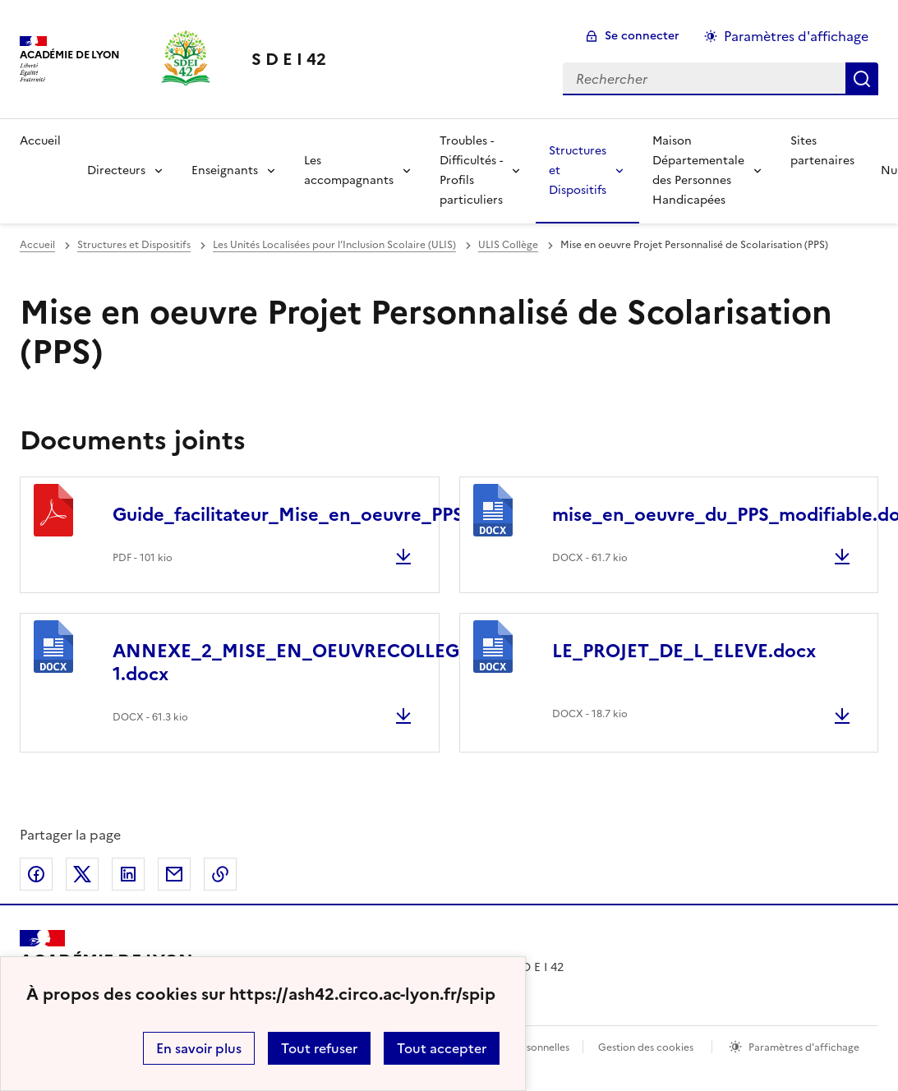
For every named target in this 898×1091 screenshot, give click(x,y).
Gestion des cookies (645, 1047)
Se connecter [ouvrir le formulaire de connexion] (642, 35)
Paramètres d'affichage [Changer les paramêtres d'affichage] (796, 36)
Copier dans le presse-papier (220, 874)
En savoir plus (199, 1048)
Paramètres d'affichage (803, 1047)
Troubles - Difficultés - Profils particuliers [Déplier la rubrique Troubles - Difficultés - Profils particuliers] (471, 170)
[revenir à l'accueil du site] (288, 59)
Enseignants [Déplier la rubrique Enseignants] (224, 170)
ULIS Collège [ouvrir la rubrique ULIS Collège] (508, 244)
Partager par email (174, 874)
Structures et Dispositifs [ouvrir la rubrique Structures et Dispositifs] (134, 244)
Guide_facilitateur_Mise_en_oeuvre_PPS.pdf (306, 514)
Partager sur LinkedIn (128, 874)
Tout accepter (441, 1048)
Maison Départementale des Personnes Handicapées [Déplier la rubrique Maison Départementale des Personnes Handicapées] (698, 170)
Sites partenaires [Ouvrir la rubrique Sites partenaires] (822, 150)
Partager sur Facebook (36, 874)
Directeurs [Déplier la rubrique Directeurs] (116, 170)
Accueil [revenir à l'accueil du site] (40, 141)
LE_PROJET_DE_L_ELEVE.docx (684, 651)
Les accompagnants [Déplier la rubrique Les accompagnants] (349, 170)
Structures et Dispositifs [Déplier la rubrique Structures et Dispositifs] (577, 170)
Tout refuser (319, 1048)
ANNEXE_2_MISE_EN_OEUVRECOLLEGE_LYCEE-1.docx (327, 663)
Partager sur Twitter (82, 874)
